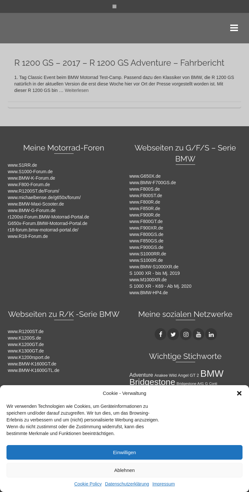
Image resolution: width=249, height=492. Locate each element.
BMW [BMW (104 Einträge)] (212, 373)
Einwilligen (124, 452)
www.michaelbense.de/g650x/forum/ (44, 197)
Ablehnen (124, 470)
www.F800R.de (144, 202)
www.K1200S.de (24, 338)
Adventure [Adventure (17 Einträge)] (141, 375)
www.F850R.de (144, 208)
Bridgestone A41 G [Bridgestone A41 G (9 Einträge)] (192, 384)
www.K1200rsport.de (29, 357)
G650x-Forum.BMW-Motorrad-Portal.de (48, 223)
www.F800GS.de (146, 234)
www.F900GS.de (146, 247)
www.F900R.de (144, 215)
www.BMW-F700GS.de (152, 182)
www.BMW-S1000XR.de (153, 266)
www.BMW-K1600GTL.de (33, 370)
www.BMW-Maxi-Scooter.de (36, 204)
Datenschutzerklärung (127, 483)
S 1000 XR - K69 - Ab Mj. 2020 (160, 286)
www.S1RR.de (22, 165)
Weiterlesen (77, 90)
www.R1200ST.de (26, 331)
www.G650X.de (145, 176)
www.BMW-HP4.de (148, 292)
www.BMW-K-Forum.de (31, 178)
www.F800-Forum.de (29, 184)
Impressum (163, 483)
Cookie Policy (88, 483)
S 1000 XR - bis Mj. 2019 (154, 273)
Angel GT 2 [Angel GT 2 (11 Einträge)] (188, 375)
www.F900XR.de (146, 227)
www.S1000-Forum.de (30, 171)
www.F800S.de (144, 189)
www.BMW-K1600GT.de (32, 363)
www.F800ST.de (145, 195)
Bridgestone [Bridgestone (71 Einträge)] (152, 382)
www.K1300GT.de (26, 350)
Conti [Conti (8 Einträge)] (213, 384)
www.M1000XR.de (148, 279)
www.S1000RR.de (147, 253)
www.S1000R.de (146, 260)
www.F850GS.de (146, 240)
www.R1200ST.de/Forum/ (33, 191)
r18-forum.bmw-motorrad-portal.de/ (43, 229)
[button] (239, 393)
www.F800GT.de (146, 221)
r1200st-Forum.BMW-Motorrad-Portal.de (48, 216)
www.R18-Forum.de (28, 236)
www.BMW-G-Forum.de (32, 210)
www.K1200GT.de (26, 344)
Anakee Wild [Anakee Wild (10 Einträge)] (165, 375)
